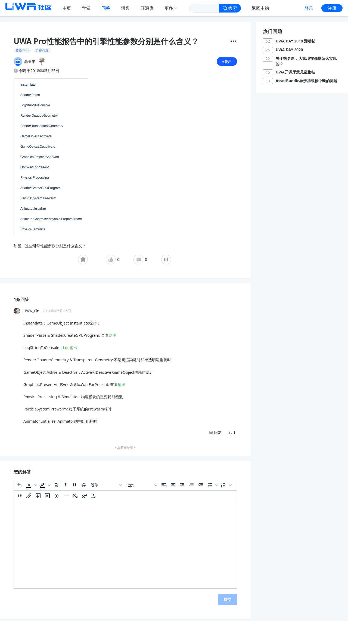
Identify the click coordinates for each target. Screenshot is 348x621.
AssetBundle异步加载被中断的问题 (306, 80)
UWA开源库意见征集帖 (295, 72)
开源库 (147, 8)
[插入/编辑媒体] (47, 498)
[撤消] (19, 487)
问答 (105, 8)
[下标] (75, 498)
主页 (66, 8)
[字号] (141, 487)
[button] (31, 487)
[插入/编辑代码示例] (56, 498)
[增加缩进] (200, 487)
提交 (227, 601)
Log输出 (70, 349)
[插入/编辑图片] (38, 498)
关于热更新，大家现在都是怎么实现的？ (306, 61)
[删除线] (83, 487)
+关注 (226, 62)
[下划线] (74, 487)
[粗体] (56, 487)
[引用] (19, 498)
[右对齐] (182, 487)
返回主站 (260, 8)
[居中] (173, 487)
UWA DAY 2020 (289, 49)
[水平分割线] (65, 498)
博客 (125, 8)
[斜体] (65, 487)
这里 (112, 337)
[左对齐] (163, 487)
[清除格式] (93, 498)
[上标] (84, 498)
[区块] (106, 487)
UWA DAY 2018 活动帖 (295, 41)
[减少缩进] (191, 487)
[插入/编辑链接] (28, 498)
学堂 (86, 8)
